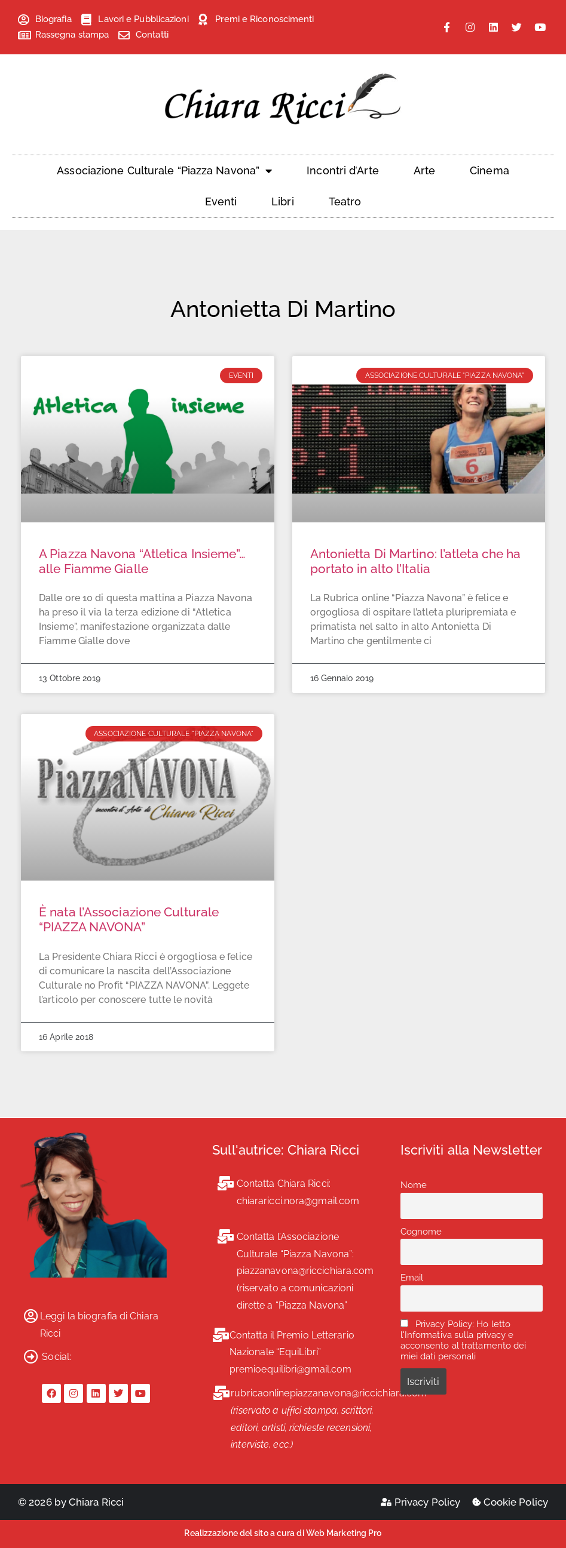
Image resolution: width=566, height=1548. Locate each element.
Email (412, 1277)
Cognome (421, 1231)
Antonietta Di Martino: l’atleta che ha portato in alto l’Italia (415, 561)
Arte (424, 170)
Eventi (221, 201)
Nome (413, 1185)
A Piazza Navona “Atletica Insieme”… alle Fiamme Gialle (142, 561)
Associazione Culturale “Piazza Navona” (164, 170)
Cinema (489, 170)
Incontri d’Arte (343, 170)
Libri (282, 201)
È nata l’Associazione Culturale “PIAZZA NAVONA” (129, 919)
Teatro (345, 201)
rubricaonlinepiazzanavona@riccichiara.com (329, 1393)
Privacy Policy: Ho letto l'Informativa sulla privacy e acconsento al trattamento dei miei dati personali (463, 1340)
